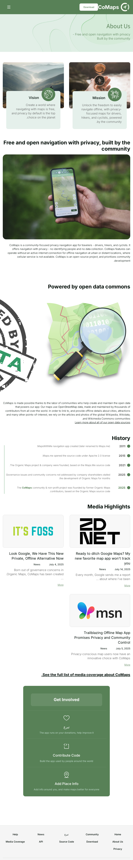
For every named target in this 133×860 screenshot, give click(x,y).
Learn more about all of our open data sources (102, 422)
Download (88, 7)
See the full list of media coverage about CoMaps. (85, 675)
